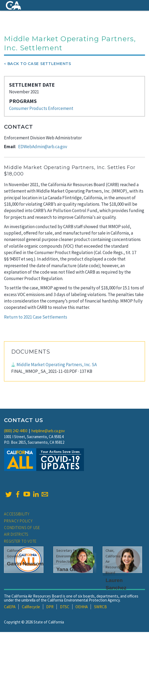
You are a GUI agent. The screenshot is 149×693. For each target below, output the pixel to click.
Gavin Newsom (25, 563)
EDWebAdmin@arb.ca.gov (42, 147)
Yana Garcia (71, 569)
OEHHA (81, 606)
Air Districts (16, 534)
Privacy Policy (18, 520)
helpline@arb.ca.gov (48, 430)
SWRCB (100, 606)
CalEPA (9, 606)
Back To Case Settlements (39, 63)
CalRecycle (31, 606)
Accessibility (17, 513)
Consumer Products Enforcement (41, 108)
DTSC (64, 606)
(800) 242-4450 (15, 430)
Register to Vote (20, 541)
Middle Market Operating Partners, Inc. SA (57, 364)
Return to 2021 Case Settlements (35, 317)
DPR (50, 606)
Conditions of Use (22, 527)
